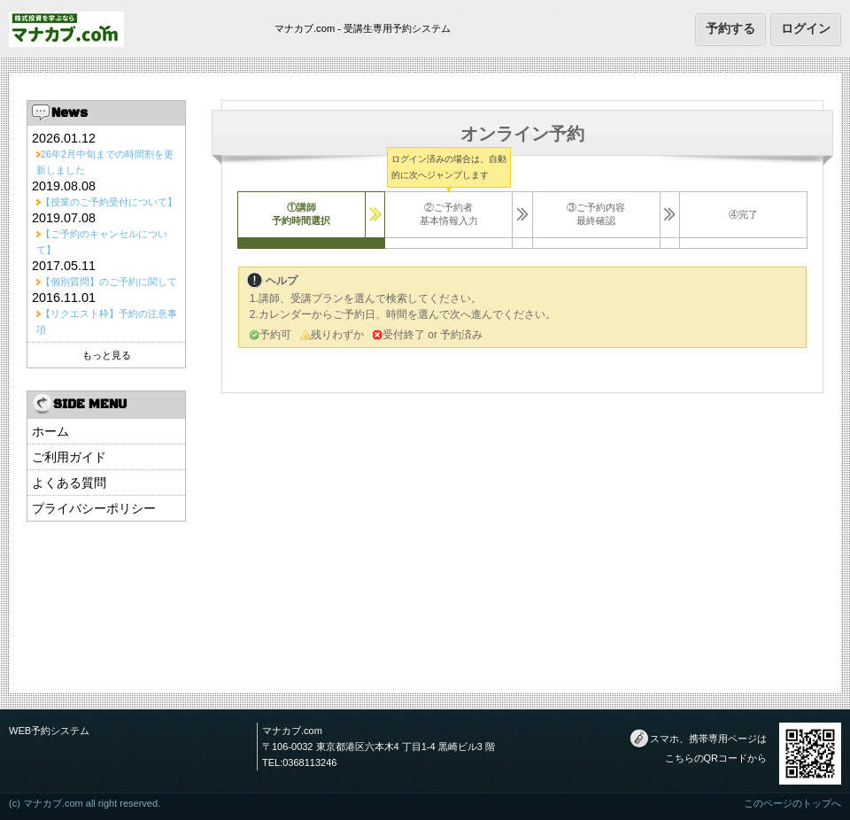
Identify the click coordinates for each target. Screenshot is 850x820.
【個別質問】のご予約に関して (109, 281)
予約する (730, 28)
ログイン (806, 28)
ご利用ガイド (69, 457)
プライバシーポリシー (94, 508)
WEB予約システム (49, 730)
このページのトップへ (792, 803)
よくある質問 (69, 483)
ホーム (50, 431)
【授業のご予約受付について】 (109, 202)
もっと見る (106, 355)
